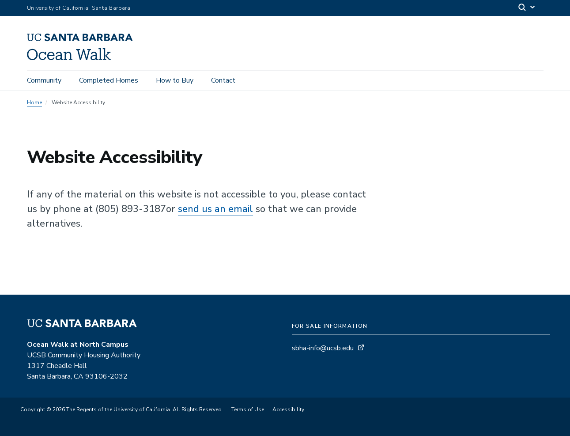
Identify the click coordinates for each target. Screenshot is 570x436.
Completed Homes (108, 80)
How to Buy (174, 80)
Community (44, 80)
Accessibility (288, 409)
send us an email (215, 209)
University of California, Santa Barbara (79, 7)
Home (34, 102)
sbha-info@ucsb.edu (323, 348)
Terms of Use (247, 409)
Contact (223, 80)
